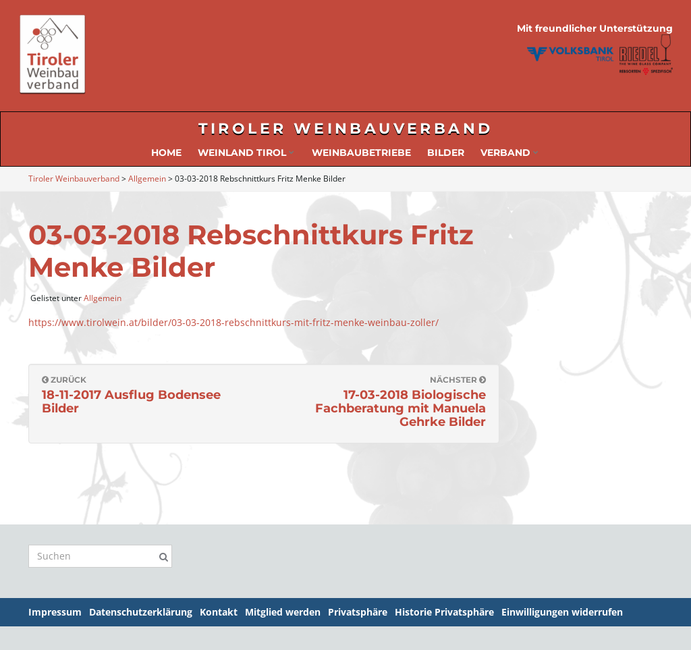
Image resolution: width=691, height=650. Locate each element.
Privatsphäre (357, 611)
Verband (509, 152)
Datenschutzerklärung (140, 611)
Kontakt (219, 611)
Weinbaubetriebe (361, 152)
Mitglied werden (283, 611)
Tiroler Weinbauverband (345, 128)
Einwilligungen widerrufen (562, 611)
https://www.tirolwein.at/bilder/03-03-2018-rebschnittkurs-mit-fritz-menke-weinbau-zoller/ (233, 322)
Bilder (445, 152)
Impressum (55, 611)
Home (166, 152)
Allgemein (102, 298)
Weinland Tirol (246, 152)
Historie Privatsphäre (444, 611)
